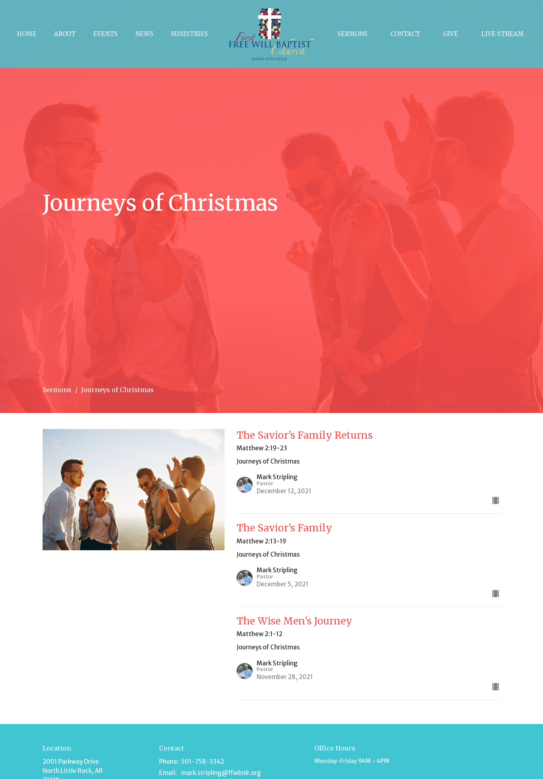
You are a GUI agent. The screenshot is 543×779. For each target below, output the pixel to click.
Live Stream (502, 34)
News (144, 34)
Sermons (352, 34)
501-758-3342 (202, 761)
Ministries (189, 34)
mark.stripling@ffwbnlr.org (221, 773)
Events (105, 34)
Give (450, 34)
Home (27, 34)
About (65, 34)
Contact (405, 34)
